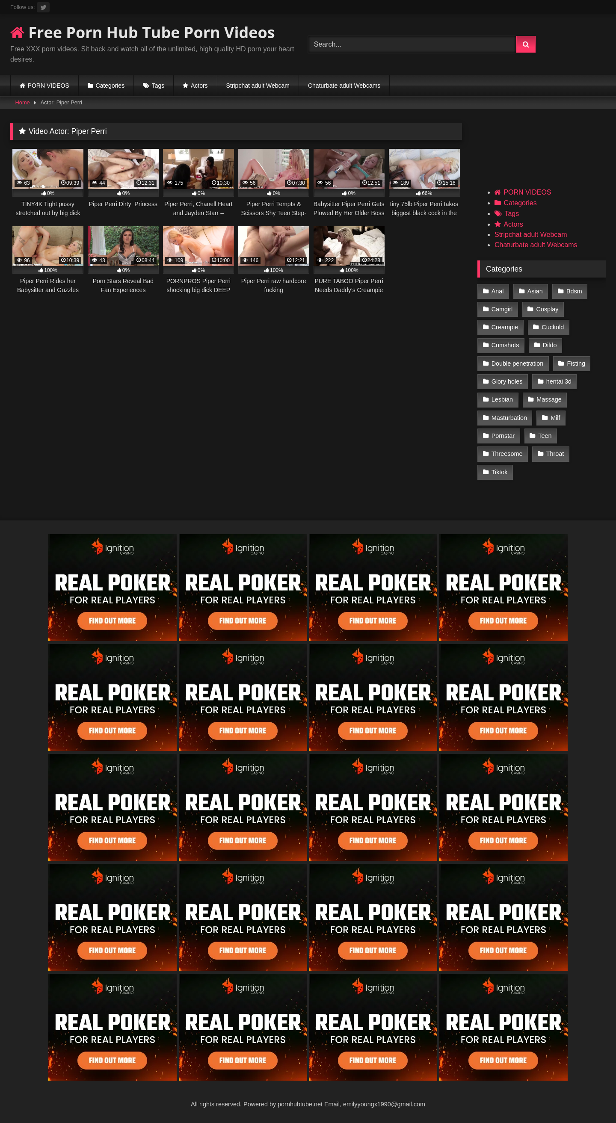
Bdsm (574, 291)
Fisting (576, 363)
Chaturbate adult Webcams (344, 85)
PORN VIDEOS (48, 85)
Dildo (550, 345)
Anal (498, 291)
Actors (199, 85)
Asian (535, 291)
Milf (555, 417)
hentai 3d (559, 381)
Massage (548, 399)
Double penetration (518, 363)
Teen (544, 435)
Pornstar (503, 435)
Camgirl (502, 309)
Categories (109, 85)
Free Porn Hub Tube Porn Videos (142, 32)
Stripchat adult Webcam (258, 85)
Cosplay (547, 309)
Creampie (505, 327)
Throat (555, 453)
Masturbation (509, 417)
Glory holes (507, 381)
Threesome (507, 453)
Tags (158, 85)
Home (22, 102)
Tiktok (500, 472)
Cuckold (553, 327)
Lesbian (502, 399)
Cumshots (505, 345)
